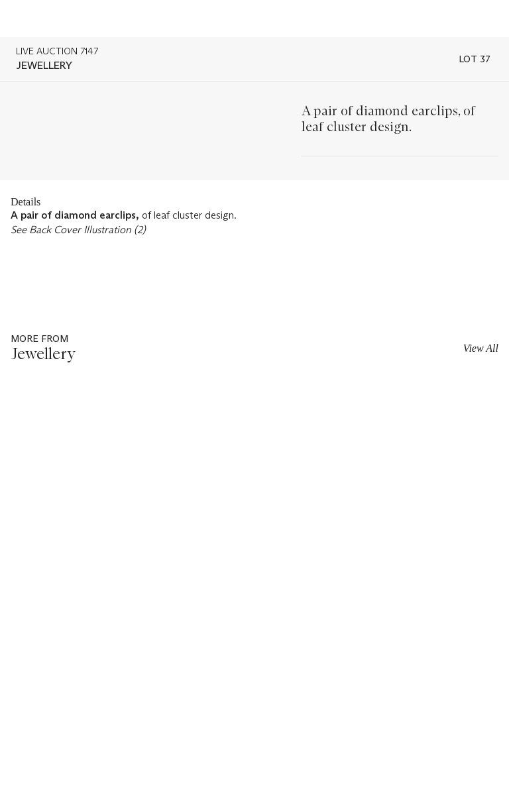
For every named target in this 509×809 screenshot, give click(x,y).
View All (480, 348)
